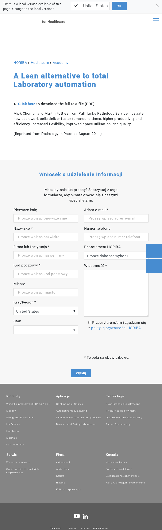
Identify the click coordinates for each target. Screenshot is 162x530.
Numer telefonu (97, 228)
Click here (26, 104)
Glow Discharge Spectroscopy (123, 404)
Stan (17, 321)
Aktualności (63, 462)
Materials (11, 438)
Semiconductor (15, 445)
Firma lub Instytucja (31, 247)
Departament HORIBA (102, 247)
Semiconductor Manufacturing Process (78, 418)
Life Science (13, 424)
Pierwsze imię (25, 210)
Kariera (60, 476)
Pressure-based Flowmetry (121, 411)
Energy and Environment (20, 418)
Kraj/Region (25, 302)
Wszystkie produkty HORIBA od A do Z (28, 404)
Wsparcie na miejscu (18, 462)
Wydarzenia (63, 469)
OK (119, 6)
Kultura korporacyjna (68, 490)
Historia (60, 483)
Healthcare (40, 62)
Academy (61, 62)
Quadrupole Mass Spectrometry (124, 418)
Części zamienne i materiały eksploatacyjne (22, 471)
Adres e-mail (96, 210)
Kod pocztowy (27, 265)
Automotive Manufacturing (71, 411)
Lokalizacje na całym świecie (122, 476)
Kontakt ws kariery (116, 462)
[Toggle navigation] (156, 20)
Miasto (19, 284)
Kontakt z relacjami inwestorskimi (125, 483)
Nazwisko (23, 228)
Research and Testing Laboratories (76, 424)
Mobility (11, 411)
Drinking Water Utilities (69, 404)
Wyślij (81, 373)
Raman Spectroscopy (118, 424)
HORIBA (20, 62)
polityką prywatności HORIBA (116, 328)
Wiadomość (95, 266)
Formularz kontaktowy (119, 469)
